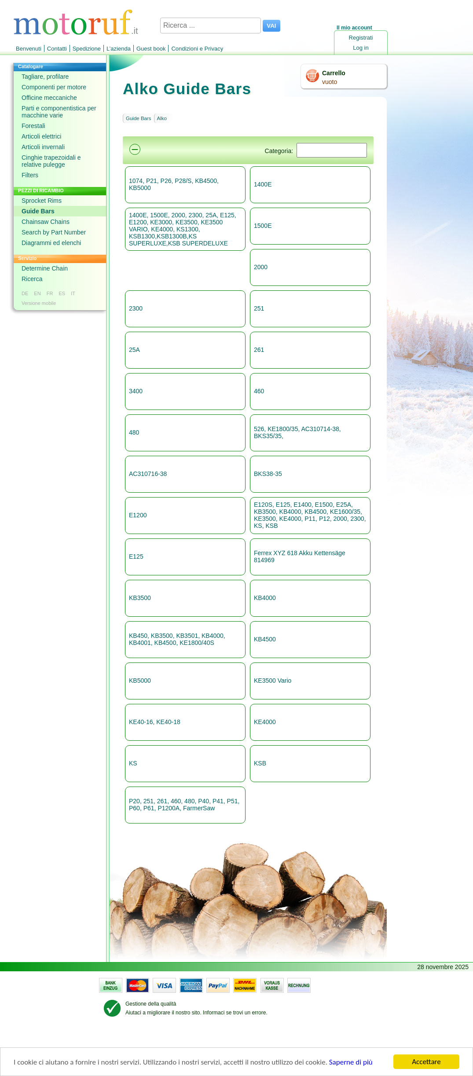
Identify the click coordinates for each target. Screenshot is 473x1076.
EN (37, 293)
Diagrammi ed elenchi (51, 242)
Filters (30, 175)
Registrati (361, 37)
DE (25, 293)
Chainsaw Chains (46, 221)
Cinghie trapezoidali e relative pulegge (51, 161)
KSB (260, 763)
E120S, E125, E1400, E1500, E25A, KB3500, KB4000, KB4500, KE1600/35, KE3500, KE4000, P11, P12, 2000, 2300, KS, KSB (310, 515)
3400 (136, 391)
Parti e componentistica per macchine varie (59, 112)
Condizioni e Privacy (197, 48)
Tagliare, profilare (45, 76)
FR (50, 293)
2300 (136, 308)
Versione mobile (39, 303)
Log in (360, 47)
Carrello (333, 73)
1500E (262, 225)
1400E (262, 184)
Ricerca (32, 278)
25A (134, 349)
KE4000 (265, 721)
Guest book (151, 48)
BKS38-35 (268, 473)
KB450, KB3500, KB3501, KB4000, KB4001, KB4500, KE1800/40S (177, 639)
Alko (162, 118)
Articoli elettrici (41, 136)
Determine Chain (45, 268)
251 (259, 308)
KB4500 (265, 639)
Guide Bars (38, 211)
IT (73, 293)
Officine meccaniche (49, 97)
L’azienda (118, 48)
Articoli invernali (43, 146)
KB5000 (140, 680)
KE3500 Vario (272, 680)
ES (62, 293)
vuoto (329, 81)
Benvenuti (28, 48)
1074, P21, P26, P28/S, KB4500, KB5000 (174, 184)
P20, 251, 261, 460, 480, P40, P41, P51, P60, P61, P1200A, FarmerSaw (184, 805)
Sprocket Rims (42, 200)
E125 (136, 556)
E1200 (138, 515)
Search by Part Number (54, 232)
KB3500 (140, 597)
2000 (261, 267)
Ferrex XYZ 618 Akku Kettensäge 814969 (299, 556)
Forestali (33, 125)
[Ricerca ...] (210, 25)
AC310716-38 (148, 473)
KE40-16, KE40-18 (154, 721)
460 (259, 391)
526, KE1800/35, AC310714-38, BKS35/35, (297, 432)
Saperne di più (351, 1062)
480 (134, 432)
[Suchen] (332, 150)
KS (133, 763)
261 (259, 349)
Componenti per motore (54, 87)
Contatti (57, 48)
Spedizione (87, 48)
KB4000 (265, 597)
